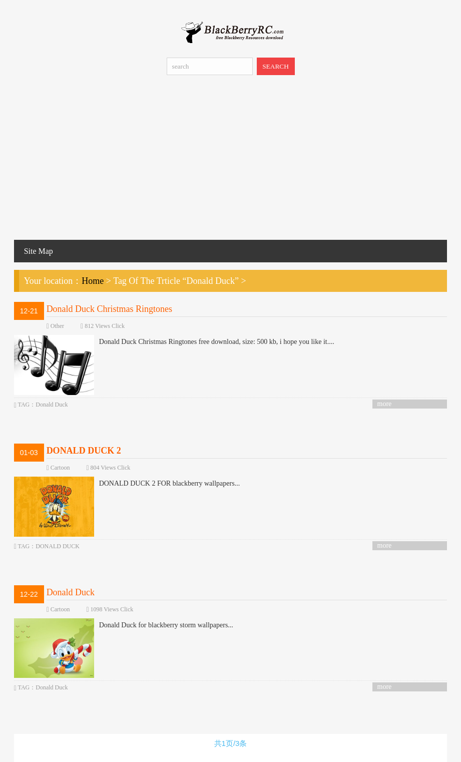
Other (57, 325)
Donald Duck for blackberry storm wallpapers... (123, 625)
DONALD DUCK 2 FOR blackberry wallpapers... (127, 484)
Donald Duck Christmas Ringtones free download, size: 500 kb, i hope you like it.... (174, 342)
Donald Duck (71, 592)
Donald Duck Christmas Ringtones (109, 309)
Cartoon (60, 467)
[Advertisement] (230, 165)
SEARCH (275, 66)
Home (93, 281)
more (384, 404)
